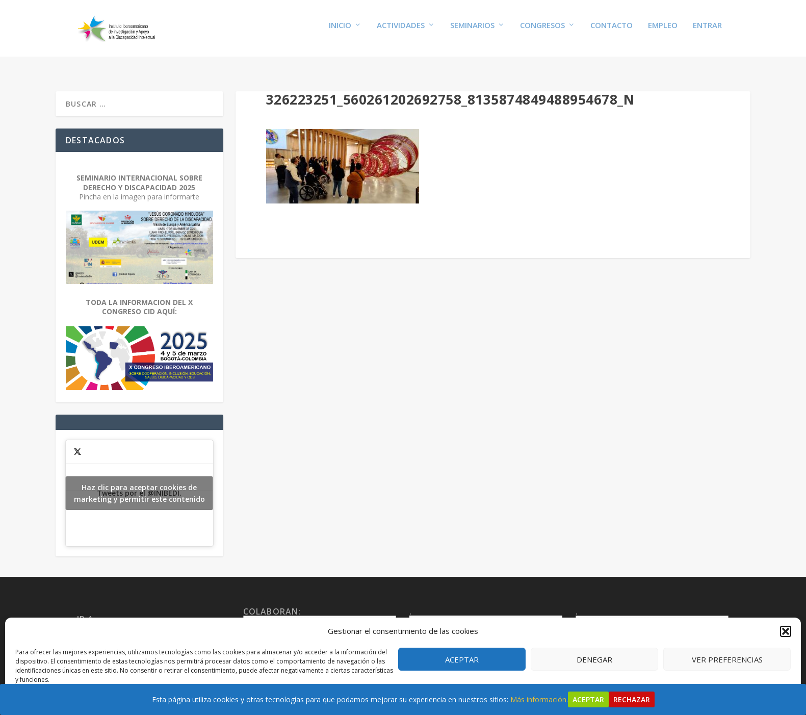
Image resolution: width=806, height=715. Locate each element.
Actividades (401, 31)
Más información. (539, 699)
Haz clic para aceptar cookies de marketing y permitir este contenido (139, 485)
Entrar (707, 31)
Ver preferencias (727, 659)
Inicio (340, 31)
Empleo (663, 31)
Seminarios (472, 31)
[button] (786, 631)
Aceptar (462, 659)
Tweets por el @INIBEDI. (139, 485)
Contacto (611, 31)
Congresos (542, 31)
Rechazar (631, 699)
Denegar (594, 659)
